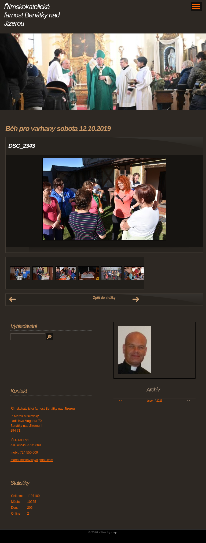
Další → (136, 299)
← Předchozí (12, 299)
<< (120, 400)
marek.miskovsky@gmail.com (31, 460)
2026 (159, 400)
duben (150, 400)
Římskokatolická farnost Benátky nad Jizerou (32, 15)
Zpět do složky (104, 298)
